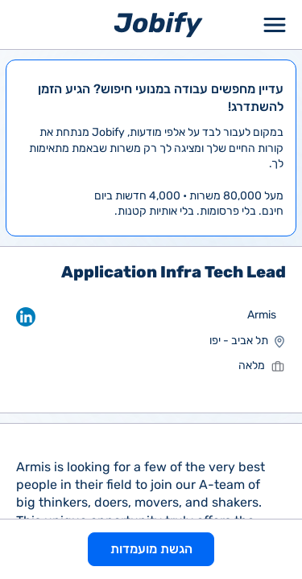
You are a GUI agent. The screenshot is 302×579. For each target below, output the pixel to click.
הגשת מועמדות (151, 548)
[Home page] (158, 24)
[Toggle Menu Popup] (274, 24)
